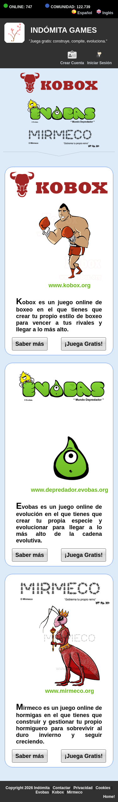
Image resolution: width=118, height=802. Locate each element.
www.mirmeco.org (69, 687)
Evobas (42, 792)
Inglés (104, 13)
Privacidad (83, 788)
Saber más (29, 344)
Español (81, 13)
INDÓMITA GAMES (64, 30)
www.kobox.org (69, 282)
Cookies (103, 788)
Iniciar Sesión (99, 57)
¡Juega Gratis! (84, 344)
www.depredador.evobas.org (69, 486)
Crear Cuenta (72, 57)
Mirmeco (74, 792)
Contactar (61, 788)
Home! (109, 796)
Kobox (58, 792)
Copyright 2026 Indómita (28, 788)
